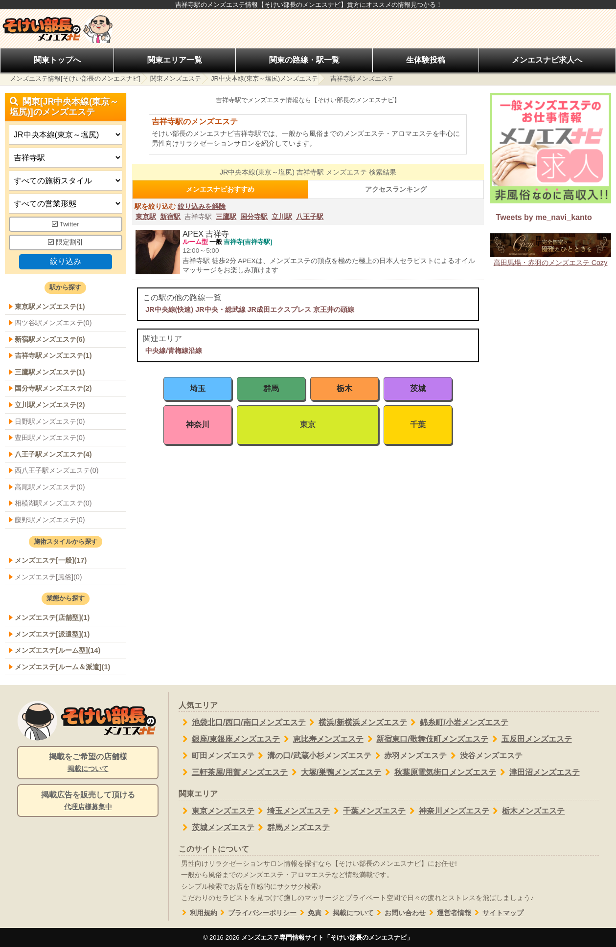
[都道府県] (65, 135)
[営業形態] (65, 204)
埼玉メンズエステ (292, 811)
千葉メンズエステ (368, 811)
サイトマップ (497, 913)
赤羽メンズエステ (409, 755)
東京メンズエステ (216, 811)
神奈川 (197, 424)
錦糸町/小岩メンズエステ (457, 722)
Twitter (65, 224)
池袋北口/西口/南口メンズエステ (242, 722)
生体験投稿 (425, 60)
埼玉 (197, 388)
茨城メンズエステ (216, 827)
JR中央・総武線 (220, 309)
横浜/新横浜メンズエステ (356, 722)
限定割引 (65, 242)
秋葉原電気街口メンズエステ (438, 772)
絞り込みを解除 (202, 206)
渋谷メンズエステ (485, 755)
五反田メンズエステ (530, 739)
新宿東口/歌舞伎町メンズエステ (426, 739)
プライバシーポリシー (257, 913)
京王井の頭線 (333, 309)
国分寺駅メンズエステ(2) (53, 388)
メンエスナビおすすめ (220, 189)
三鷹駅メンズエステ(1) (50, 372)
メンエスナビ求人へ (547, 60)
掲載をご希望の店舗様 (88, 763)
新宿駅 (170, 216)
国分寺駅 (254, 216)
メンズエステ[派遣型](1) (52, 634)
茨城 (418, 388)
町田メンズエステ (216, 755)
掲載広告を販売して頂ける (88, 801)
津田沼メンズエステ (538, 772)
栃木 (344, 388)
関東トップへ (57, 60)
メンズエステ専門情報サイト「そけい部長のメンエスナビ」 (327, 937)
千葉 (418, 424)
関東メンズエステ (175, 78)
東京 (308, 424)
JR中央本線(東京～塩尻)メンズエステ (264, 78)
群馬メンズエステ (292, 827)
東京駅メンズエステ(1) (50, 306)
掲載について (347, 913)
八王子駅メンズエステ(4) (53, 454)
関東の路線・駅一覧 (304, 60)
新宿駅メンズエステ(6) (50, 339)
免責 (309, 913)
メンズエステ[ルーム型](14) (57, 650)
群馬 (271, 388)
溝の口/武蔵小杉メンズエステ (312, 755)
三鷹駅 (226, 216)
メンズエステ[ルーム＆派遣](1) (62, 667)
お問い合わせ (400, 913)
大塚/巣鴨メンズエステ (334, 772)
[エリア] (65, 158)
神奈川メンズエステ (447, 811)
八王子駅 (309, 216)
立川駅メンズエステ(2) (50, 405)
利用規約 (198, 913)
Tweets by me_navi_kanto (544, 217)
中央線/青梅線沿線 (173, 350)
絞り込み (65, 261)
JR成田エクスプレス (279, 309)
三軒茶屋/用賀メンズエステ (233, 772)
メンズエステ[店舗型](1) (52, 617)
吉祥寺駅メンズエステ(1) (53, 355)
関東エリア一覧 (174, 60)
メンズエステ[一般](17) (51, 560)
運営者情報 (448, 913)
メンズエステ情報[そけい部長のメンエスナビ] (75, 78)
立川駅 (282, 216)
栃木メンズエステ (527, 811)
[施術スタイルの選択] (65, 181)
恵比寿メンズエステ (322, 739)
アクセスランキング (396, 189)
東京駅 (146, 216)
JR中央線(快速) (169, 309)
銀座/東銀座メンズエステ (229, 739)
